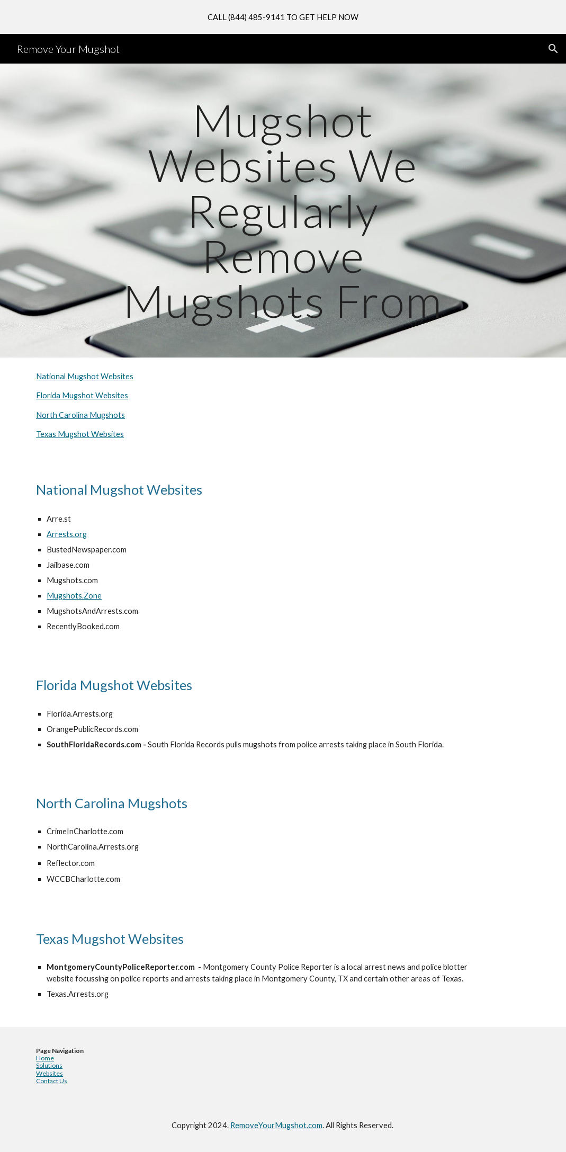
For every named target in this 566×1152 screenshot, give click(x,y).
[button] (553, 48)
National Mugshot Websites (84, 376)
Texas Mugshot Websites (80, 434)
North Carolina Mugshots (80, 414)
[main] (283, 210)
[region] (283, 17)
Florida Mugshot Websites (82, 395)
